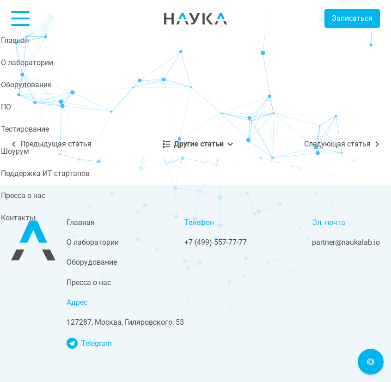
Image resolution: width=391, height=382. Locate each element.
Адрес (77, 302)
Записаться (352, 18)
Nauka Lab (195, 18)
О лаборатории (93, 242)
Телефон (199, 222)
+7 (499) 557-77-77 (215, 242)
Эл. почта (328, 222)
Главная (81, 222)
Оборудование (92, 262)
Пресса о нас (89, 282)
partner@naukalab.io (346, 242)
